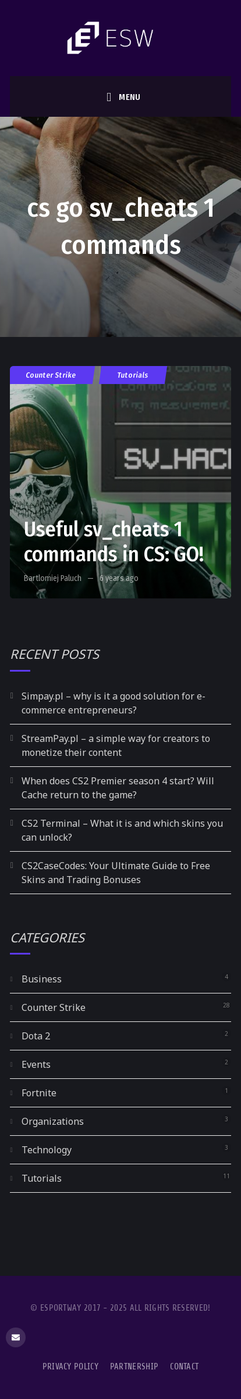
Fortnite (39, 1092)
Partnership (134, 1367)
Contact (184, 1367)
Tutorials (133, 375)
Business (42, 979)
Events (36, 1064)
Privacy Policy (70, 1367)
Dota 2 (36, 1035)
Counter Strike (51, 375)
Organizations (53, 1121)
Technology (47, 1149)
